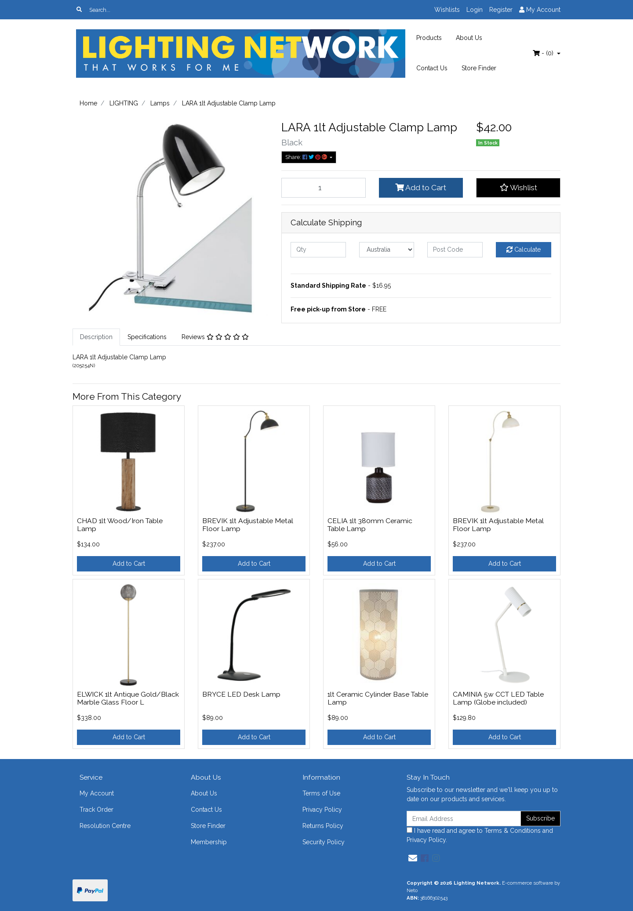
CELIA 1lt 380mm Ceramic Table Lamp (369, 525)
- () (544, 53)
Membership (209, 842)
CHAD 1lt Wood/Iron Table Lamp (120, 525)
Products (429, 37)
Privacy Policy (322, 809)
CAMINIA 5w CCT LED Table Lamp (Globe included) (498, 698)
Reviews (215, 336)
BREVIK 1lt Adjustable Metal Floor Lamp (247, 525)
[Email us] (412, 858)
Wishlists (447, 9)
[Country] (387, 249)
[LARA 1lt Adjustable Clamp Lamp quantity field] (323, 187)
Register (501, 9)
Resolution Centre (105, 825)
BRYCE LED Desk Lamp (241, 694)
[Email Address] (464, 818)
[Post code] (455, 249)
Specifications (147, 336)
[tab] (96, 337)
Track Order (96, 809)
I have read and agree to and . (480, 835)
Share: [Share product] (306, 157)
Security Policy (323, 842)
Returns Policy (322, 825)
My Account (97, 793)
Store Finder (479, 68)
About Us (469, 37)
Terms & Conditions (512, 830)
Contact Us (431, 68)
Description (96, 336)
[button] (518, 187)
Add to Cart (420, 187)
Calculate (523, 249)
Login (474, 9)
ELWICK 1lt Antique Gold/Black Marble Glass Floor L (128, 698)
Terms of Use (321, 793)
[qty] (318, 249)
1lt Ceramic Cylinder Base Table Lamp (377, 698)
